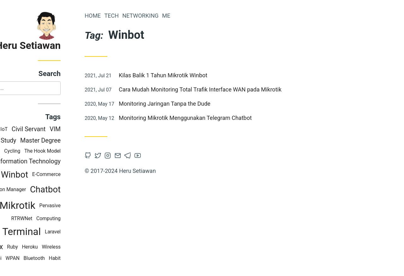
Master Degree (68, 141)
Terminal (49, 232)
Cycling (40, 152)
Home (120, 15)
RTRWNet (49, 219)
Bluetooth (61, 259)
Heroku (57, 247)
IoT (31, 130)
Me (194, 15)
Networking (168, 15)
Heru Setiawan (55, 45)
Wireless (78, 247)
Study (36, 141)
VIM (82, 129)
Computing (76, 219)
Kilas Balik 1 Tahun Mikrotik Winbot (190, 75)
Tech (139, 15)
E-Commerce (74, 175)
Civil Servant (56, 129)
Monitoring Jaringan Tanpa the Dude (192, 103)
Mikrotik (45, 206)
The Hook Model (70, 152)
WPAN (40, 259)
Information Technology (55, 162)
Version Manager (35, 190)
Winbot (42, 175)
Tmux (21, 247)
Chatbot (73, 190)
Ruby (40, 247)
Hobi (24, 259)
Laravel (80, 232)
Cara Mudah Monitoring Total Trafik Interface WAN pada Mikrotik (227, 89)
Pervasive (77, 206)
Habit (82, 259)
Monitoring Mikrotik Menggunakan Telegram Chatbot (212, 118)
